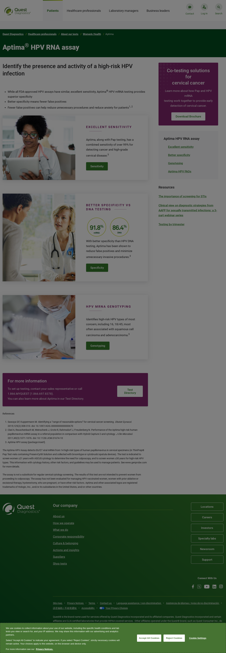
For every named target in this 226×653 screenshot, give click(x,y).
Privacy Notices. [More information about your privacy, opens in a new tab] (44, 649)
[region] (113, 638)
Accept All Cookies (149, 638)
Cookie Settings (197, 638)
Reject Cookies (174, 638)
